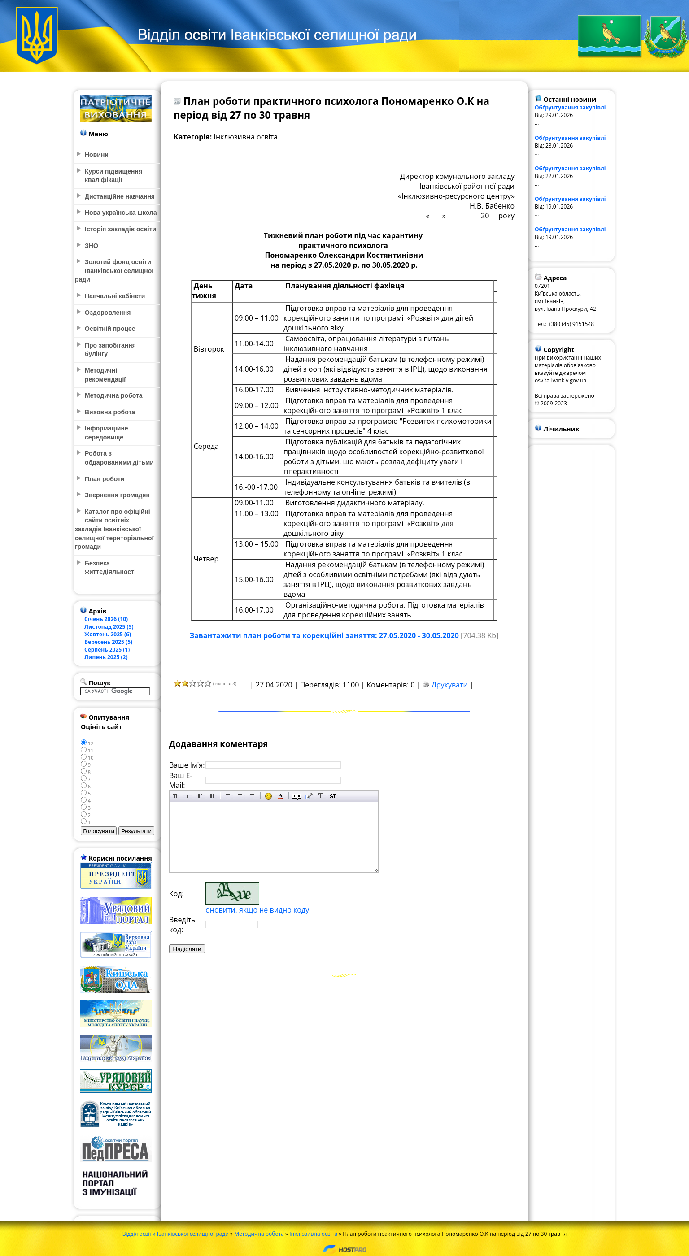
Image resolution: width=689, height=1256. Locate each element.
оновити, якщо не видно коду (257, 910)
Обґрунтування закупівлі (570, 107)
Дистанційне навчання (120, 196)
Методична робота (259, 1234)
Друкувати (450, 685)
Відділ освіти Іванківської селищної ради (175, 1234)
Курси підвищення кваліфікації (113, 176)
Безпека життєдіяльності (110, 568)
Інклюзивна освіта (313, 1234)
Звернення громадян (117, 495)
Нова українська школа (121, 212)
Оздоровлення (108, 312)
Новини (97, 154)
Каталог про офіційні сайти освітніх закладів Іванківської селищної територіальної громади (114, 529)
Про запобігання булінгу (110, 350)
